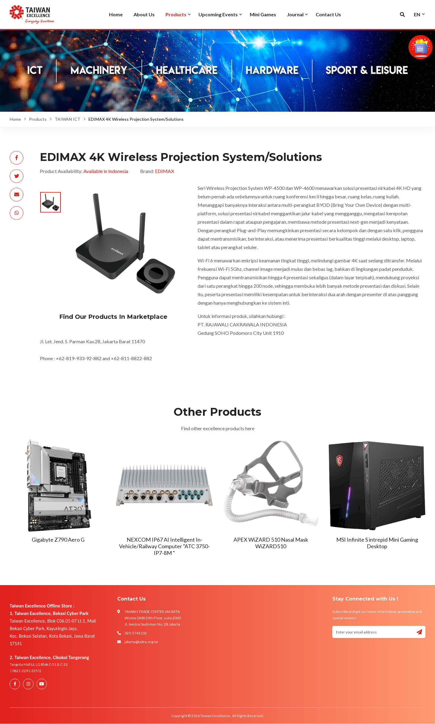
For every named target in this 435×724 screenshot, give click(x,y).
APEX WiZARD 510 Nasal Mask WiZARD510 (271, 542)
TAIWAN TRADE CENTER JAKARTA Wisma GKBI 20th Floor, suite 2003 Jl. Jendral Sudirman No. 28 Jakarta (152, 617)
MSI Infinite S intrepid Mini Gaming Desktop (377, 542)
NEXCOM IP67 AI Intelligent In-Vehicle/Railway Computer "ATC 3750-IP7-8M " (164, 546)
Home (15, 119)
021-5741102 (135, 633)
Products (38, 119)
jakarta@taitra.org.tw (141, 641)
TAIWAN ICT (67, 119)
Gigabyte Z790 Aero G (58, 539)
